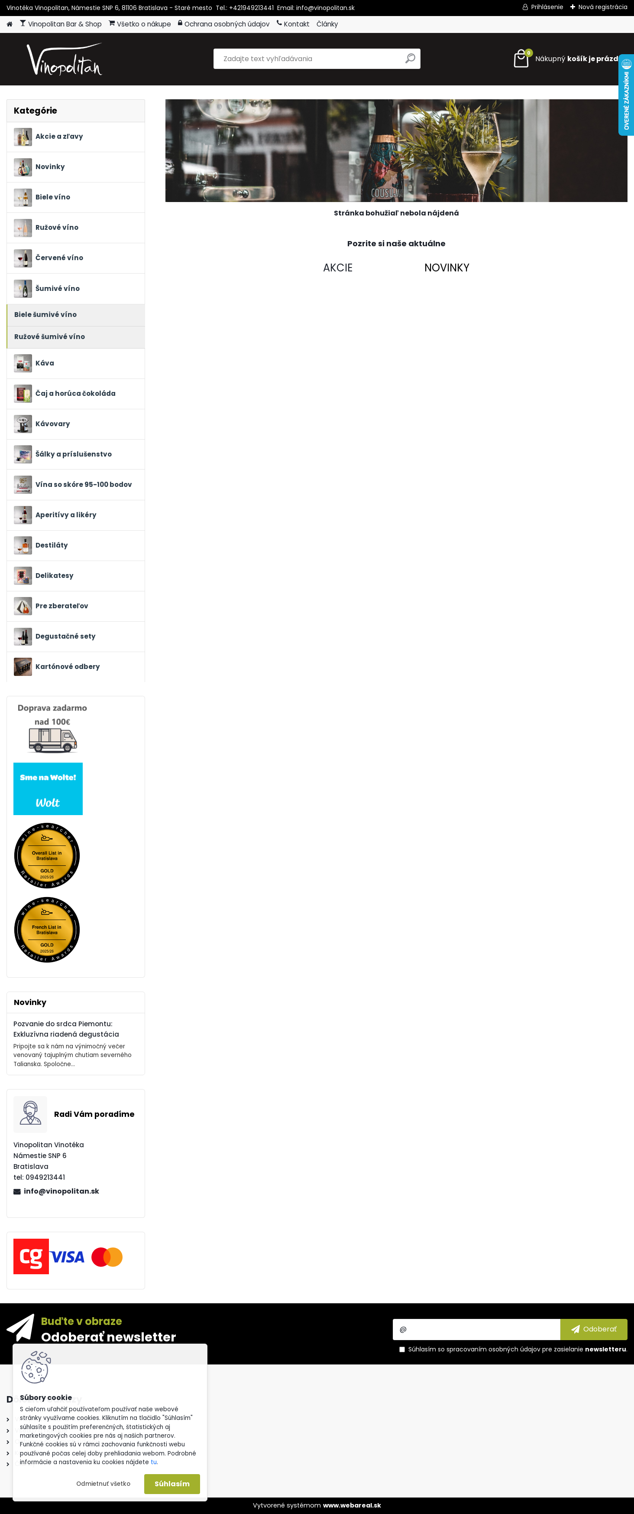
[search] (410, 61)
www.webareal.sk (352, 1505)
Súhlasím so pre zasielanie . (518, 1349)
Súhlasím (172, 1484)
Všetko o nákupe (140, 24)
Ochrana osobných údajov (224, 24)
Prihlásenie (547, 7)
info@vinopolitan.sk (61, 1191)
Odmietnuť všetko (103, 1484)
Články (327, 24)
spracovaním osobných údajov (493, 1349)
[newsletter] (594, 1329)
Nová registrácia (603, 7)
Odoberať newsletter (108, 1336)
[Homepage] (9, 24)
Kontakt (293, 24)
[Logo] (66, 59)
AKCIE (338, 268)
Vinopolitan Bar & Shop (60, 24)
